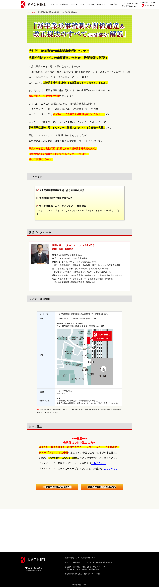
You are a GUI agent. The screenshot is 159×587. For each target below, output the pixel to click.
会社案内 (90, 4)
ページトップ (118, 506)
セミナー (54, 4)
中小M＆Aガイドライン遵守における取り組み (83, 569)
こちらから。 (98, 463)
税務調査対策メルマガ (104, 562)
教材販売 (64, 4)
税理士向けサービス (72, 558)
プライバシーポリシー (101, 567)
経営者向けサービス (88, 558)
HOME (28, 12)
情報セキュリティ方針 (92, 574)
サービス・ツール (77, 4)
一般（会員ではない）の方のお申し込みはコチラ (57, 487)
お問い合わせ (102, 4)
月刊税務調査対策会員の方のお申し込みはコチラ (102, 487)
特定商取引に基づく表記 (73, 574)
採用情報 (113, 4)
